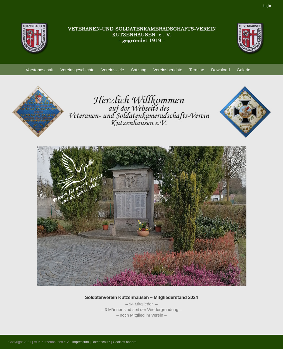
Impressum (80, 342)
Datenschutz (101, 342)
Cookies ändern (124, 342)
